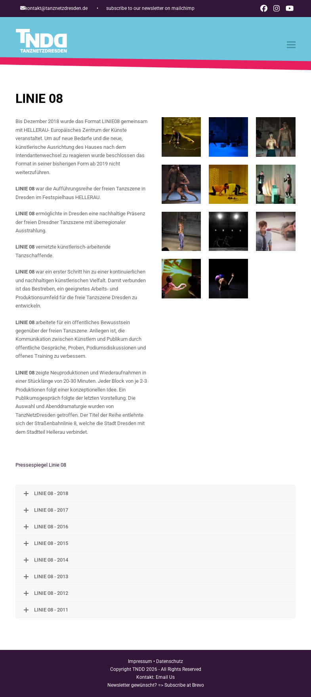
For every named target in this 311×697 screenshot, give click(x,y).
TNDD (138, 669)
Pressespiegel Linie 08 (40, 465)
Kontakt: (146, 677)
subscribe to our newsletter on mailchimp (150, 8)
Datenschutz (169, 661)
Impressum (140, 661)
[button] (291, 45)
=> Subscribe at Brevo (181, 685)
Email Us (165, 677)
